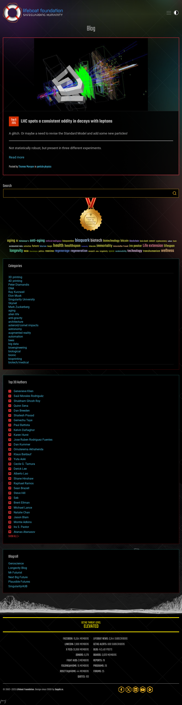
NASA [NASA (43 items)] (26, 251)
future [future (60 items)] (35, 246)
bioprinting (15, 359)
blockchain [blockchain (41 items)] (134, 241)
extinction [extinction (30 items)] (27, 246)
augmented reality (19, 332)
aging (11, 310)
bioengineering (17, 347)
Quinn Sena (21, 405)
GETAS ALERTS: (100, 644)
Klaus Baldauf (22, 454)
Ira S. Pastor (21, 527)
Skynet (12, 303)
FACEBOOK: (68, 638)
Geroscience (16, 563)
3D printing (15, 277)
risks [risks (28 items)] (97, 251)
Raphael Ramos (24, 483)
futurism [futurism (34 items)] (43, 246)
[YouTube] (143, 689)
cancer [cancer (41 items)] (152, 241)
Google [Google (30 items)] (49, 246)
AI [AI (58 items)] (17, 241)
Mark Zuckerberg (19, 307)
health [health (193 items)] (58, 245)
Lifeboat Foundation (25, 690)
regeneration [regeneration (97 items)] (79, 251)
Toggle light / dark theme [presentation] (176, 12)
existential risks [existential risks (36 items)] (16, 246)
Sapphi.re (59, 690)
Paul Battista (22, 425)
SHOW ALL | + (13, 536)
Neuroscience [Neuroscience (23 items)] (34, 252)
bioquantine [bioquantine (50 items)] (68, 240)
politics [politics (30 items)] (41, 251)
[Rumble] (150, 689)
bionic (12, 355)
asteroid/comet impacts (23, 325)
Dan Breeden (22, 410)
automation (15, 336)
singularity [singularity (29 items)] (104, 251)
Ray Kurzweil (16, 292)
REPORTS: (97, 660)
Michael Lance (23, 507)
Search (174, 193)
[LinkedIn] (135, 689)
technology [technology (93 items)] (134, 251)
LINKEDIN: (69, 644)
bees (11, 340)
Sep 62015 (13, 121)
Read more (16, 157)
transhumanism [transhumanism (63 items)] (151, 251)
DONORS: (80, 655)
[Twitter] (128, 689)
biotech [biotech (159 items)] (96, 240)
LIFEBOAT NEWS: (100, 638)
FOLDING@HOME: (69, 666)
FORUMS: (97, 671)
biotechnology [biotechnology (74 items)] (111, 241)
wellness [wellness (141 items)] (167, 250)
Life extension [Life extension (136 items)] (153, 246)
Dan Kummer (22, 444)
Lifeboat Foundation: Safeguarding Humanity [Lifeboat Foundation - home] (82, 12)
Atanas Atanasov (24, 532)
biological (14, 351)
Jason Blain (21, 517)
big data (13, 344)
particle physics (44, 166)
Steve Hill (19, 493)
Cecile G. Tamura (24, 464)
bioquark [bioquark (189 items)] (82, 240)
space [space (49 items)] (111, 251)
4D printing (15, 281)
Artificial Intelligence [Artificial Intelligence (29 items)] (53, 241)
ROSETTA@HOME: (68, 671)
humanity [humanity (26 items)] (84, 246)
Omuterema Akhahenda (28, 449)
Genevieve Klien (23, 391)
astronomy (15, 329)
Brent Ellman (22, 502)
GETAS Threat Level (91, 625)
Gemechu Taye (23, 420)
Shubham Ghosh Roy (27, 401)
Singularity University (21, 299)
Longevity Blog (17, 568)
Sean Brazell (21, 488)
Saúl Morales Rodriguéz (29, 396)
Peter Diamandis (18, 284)
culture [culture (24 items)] (170, 241)
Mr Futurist (15, 572)
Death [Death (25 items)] (174, 241)
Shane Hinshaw (23, 478)
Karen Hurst (21, 435)
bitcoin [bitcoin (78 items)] (125, 241)
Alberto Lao (21, 473)
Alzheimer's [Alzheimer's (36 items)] (24, 241)
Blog (91, 29)
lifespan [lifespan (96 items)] (169, 246)
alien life (13, 314)
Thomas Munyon (26, 166)
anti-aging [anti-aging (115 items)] (37, 241)
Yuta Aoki (20, 459)
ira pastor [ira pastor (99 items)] (135, 246)
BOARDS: (97, 655)
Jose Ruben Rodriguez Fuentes (33, 439)
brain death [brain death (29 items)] (144, 241)
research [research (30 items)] (91, 251)
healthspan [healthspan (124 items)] (73, 246)
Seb (16, 497)
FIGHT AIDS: (72, 660)
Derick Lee (20, 468)
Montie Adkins (23, 522)
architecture (15, 321)
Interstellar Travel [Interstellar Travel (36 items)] (120, 246)
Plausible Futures (19, 581)
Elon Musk (15, 295)
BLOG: (95, 649)
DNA (11, 288)
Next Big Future (18, 577)
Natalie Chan (22, 512)
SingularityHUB (17, 586)
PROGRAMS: (98, 666)
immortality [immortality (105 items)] (104, 246)
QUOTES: (81, 676)
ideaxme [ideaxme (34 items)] (92, 246)
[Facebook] (121, 689)
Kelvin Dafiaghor (24, 430)
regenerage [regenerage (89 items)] (62, 251)
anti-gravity (15, 318)
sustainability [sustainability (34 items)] (121, 251)
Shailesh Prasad (24, 415)
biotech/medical (18, 362)
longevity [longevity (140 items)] (16, 250)
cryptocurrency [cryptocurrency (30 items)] (161, 241)
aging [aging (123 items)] (11, 241)
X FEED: (69, 649)
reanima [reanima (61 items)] (49, 251)
